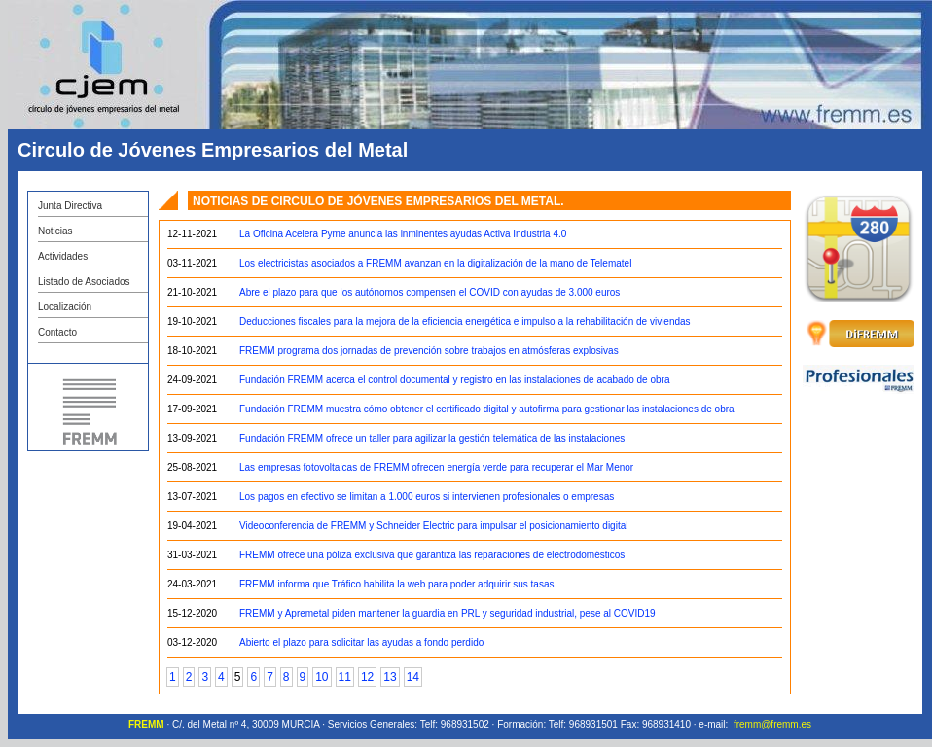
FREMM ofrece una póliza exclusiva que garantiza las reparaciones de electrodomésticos (432, 555)
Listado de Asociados (84, 281)
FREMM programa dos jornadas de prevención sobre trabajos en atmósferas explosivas (429, 350)
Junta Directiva (70, 205)
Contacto (57, 332)
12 (367, 677)
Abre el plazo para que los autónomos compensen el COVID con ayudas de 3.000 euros (429, 292)
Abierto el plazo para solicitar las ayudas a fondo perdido (361, 642)
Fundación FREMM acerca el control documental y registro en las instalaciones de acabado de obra (454, 379)
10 (321, 677)
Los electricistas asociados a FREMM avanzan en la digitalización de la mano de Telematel (435, 263)
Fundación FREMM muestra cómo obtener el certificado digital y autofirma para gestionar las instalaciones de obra (487, 409)
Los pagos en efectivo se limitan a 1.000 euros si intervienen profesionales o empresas (426, 496)
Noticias (55, 231)
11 (345, 677)
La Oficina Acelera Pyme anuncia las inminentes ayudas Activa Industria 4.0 (402, 234)
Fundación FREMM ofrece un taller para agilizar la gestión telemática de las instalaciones (432, 438)
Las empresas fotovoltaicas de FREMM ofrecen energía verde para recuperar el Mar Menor (436, 467)
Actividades (63, 256)
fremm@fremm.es (772, 724)
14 (413, 677)
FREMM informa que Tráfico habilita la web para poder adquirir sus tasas (396, 584)
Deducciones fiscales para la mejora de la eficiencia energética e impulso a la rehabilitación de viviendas (465, 321)
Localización (64, 307)
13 (389, 677)
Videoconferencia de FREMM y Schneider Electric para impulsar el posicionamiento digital (433, 525)
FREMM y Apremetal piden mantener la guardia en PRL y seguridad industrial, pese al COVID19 (447, 613)
